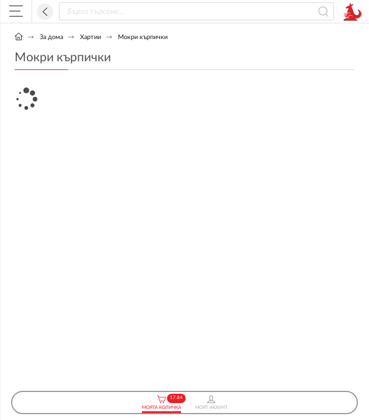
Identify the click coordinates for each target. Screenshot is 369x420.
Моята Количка (161, 403)
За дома (51, 37)
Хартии (90, 37)
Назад (45, 12)
